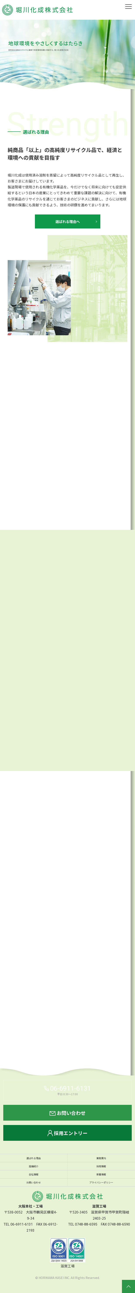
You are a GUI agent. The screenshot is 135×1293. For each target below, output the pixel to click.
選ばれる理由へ (67, 221)
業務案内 (101, 1158)
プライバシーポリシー (101, 1182)
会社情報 (33, 1174)
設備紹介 (33, 1166)
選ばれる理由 (33, 1158)
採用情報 (101, 1166)
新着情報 (101, 1174)
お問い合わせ (67, 1112)
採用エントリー (67, 1132)
